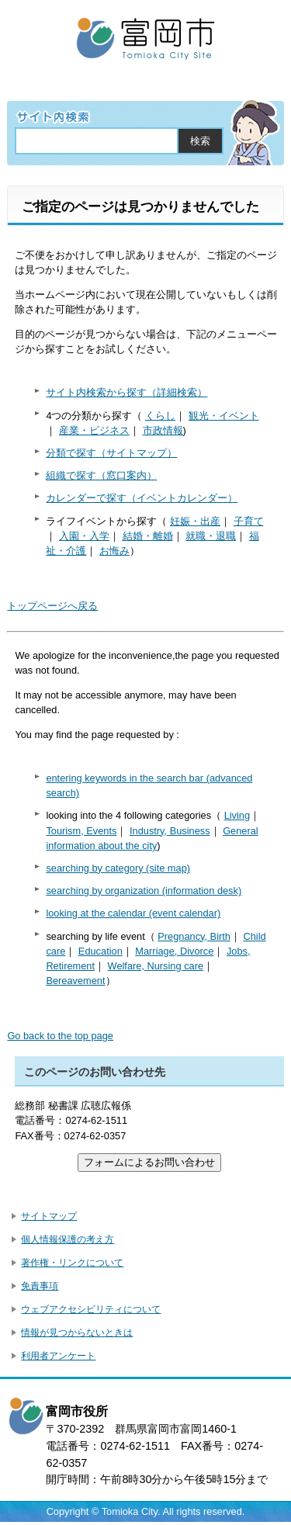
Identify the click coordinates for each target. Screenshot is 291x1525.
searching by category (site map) (118, 868)
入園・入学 (84, 536)
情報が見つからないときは (77, 1332)
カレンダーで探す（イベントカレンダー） (141, 498)
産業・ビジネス (94, 430)
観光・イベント (224, 415)
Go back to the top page (60, 1036)
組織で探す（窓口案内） (101, 475)
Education (100, 951)
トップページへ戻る (52, 606)
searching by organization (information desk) (143, 890)
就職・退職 (210, 536)
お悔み (114, 550)
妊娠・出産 (195, 521)
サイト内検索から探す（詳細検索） (126, 392)
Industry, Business (170, 831)
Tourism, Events (81, 831)
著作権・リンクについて (72, 1262)
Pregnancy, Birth (194, 936)
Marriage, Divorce (174, 951)
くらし (160, 415)
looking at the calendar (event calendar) (133, 913)
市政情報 (163, 430)
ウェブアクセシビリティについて (91, 1309)
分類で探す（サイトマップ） (111, 453)
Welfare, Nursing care (156, 966)
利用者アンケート (58, 1355)
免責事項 (39, 1286)
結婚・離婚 (148, 536)
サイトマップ (49, 1216)
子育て (249, 521)
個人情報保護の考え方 (67, 1239)
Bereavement (75, 980)
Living (237, 815)
